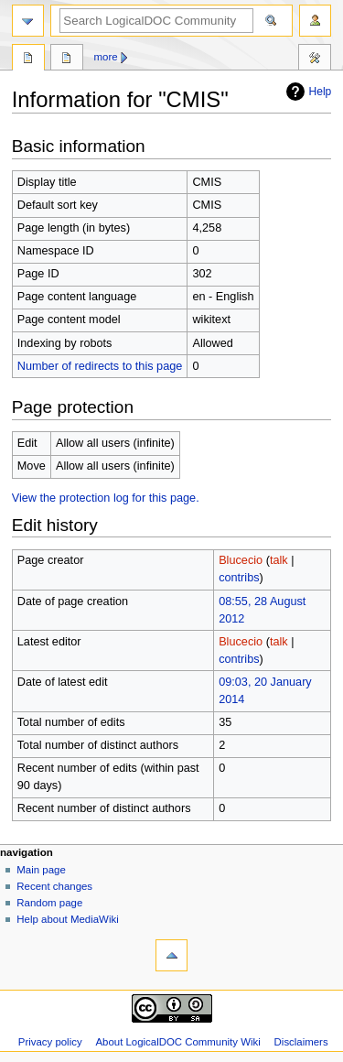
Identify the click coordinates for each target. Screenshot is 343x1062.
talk (279, 560)
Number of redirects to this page (100, 366)
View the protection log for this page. (105, 498)
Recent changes (54, 886)
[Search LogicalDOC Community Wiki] (156, 20)
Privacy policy (50, 1041)
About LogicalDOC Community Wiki (177, 1041)
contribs (239, 577)
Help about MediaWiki (67, 919)
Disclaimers (301, 1041)
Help (307, 91)
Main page (41, 869)
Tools (314, 59)
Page (28, 59)
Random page (49, 902)
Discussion (66, 59)
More (106, 56)
